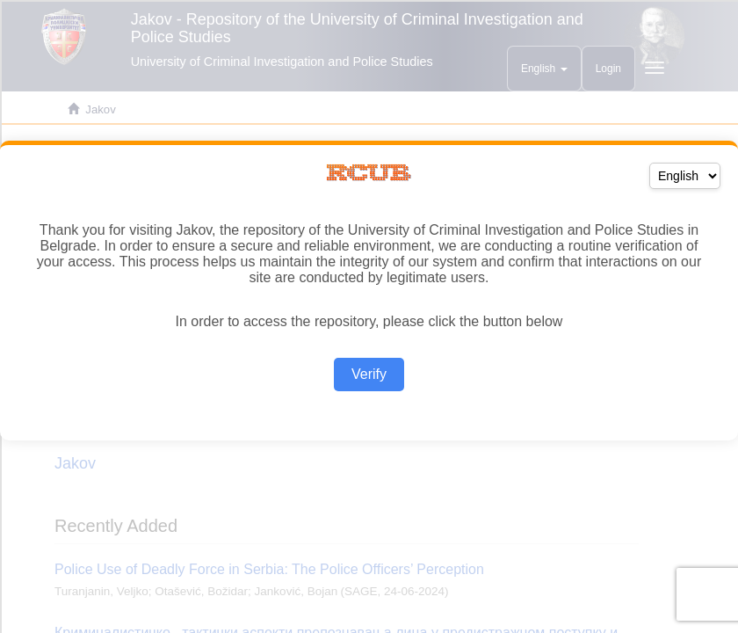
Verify (369, 374)
